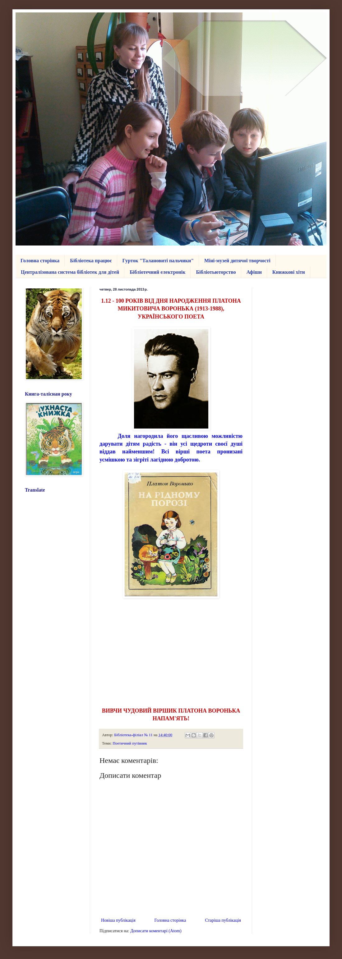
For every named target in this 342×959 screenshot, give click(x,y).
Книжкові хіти (288, 272)
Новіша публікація (118, 920)
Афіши (254, 272)
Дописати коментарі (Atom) (155, 931)
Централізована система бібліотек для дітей (70, 272)
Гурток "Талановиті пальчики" (158, 260)
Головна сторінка (40, 260)
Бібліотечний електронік (157, 272)
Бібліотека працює (91, 260)
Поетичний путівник (130, 743)
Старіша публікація (223, 920)
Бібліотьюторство (216, 272)
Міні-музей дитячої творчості (237, 260)
